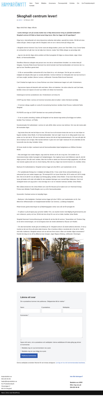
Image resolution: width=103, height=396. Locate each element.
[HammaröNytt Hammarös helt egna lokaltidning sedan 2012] (13, 4)
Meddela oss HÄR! (76, 383)
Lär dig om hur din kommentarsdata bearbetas (70, 363)
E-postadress (46, 308)
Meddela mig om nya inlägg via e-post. (34, 352)
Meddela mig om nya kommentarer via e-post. (36, 349)
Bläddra (43, 3)
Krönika (72, 3)
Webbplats (66, 308)
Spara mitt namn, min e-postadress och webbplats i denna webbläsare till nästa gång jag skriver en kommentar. (50, 344)
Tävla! (37, 3)
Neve (3, 393)
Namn (22, 308)
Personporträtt (62, 3)
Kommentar (24, 316)
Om (78, 3)
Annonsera (52, 3)
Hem (30, 3)
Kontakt (31, 5)
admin (20, 20)
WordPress (16, 393)
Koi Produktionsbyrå (88, 3)
